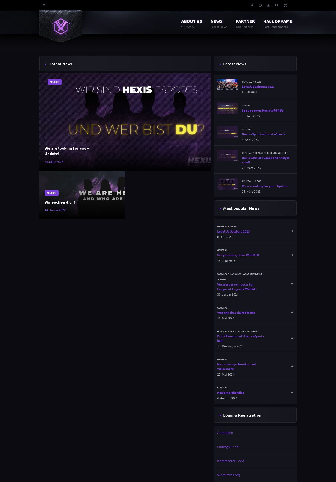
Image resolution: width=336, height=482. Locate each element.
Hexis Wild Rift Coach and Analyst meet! (266, 160)
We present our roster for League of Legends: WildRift (237, 286)
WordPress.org (228, 475)
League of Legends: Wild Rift (271, 152)
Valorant (253, 331)
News (258, 81)
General (55, 82)
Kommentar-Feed (230, 460)
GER (232, 331)
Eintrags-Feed (227, 446)
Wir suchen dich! (60, 201)
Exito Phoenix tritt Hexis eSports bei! (240, 338)
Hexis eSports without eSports (263, 134)
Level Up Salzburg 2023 (258, 86)
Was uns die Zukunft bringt (236, 312)
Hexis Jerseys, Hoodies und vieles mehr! (236, 366)
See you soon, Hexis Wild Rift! (263, 110)
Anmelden (225, 432)
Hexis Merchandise (230, 392)
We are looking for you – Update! (67, 151)
